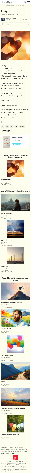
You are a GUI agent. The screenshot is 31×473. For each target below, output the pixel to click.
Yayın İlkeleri (4, 451)
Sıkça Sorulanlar (19, 451)
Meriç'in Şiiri (4, 240)
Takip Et (14, 18)
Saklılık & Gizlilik (23, 449)
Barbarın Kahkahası (17, 138)
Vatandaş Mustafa (6, 329)
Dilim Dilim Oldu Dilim (7, 355)
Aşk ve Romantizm (10, 19)
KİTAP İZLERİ (6, 131)
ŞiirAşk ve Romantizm (5, 182)
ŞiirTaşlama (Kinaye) (4, 269)
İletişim (21, 447)
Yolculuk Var (4, 382)
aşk (11, 126)
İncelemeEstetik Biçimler (5, 411)
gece (7, 126)
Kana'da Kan (4, 266)
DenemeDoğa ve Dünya (5, 332)
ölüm (16, 126)
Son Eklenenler (5, 447)
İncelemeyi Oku (16, 144)
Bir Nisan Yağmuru (6, 180)
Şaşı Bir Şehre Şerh (6, 213)
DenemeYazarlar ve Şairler (5, 385)
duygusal (22, 126)
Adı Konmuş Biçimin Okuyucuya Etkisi (11, 302)
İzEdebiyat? (11, 451)
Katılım (16, 447)
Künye (26, 451)
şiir (2, 126)
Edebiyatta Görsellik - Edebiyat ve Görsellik (13, 408)
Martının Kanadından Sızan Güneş (10, 435)
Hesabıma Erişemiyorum (7, 449)
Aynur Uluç (8, 18)
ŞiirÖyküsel (4, 243)
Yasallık (16, 449)
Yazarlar (12, 447)
